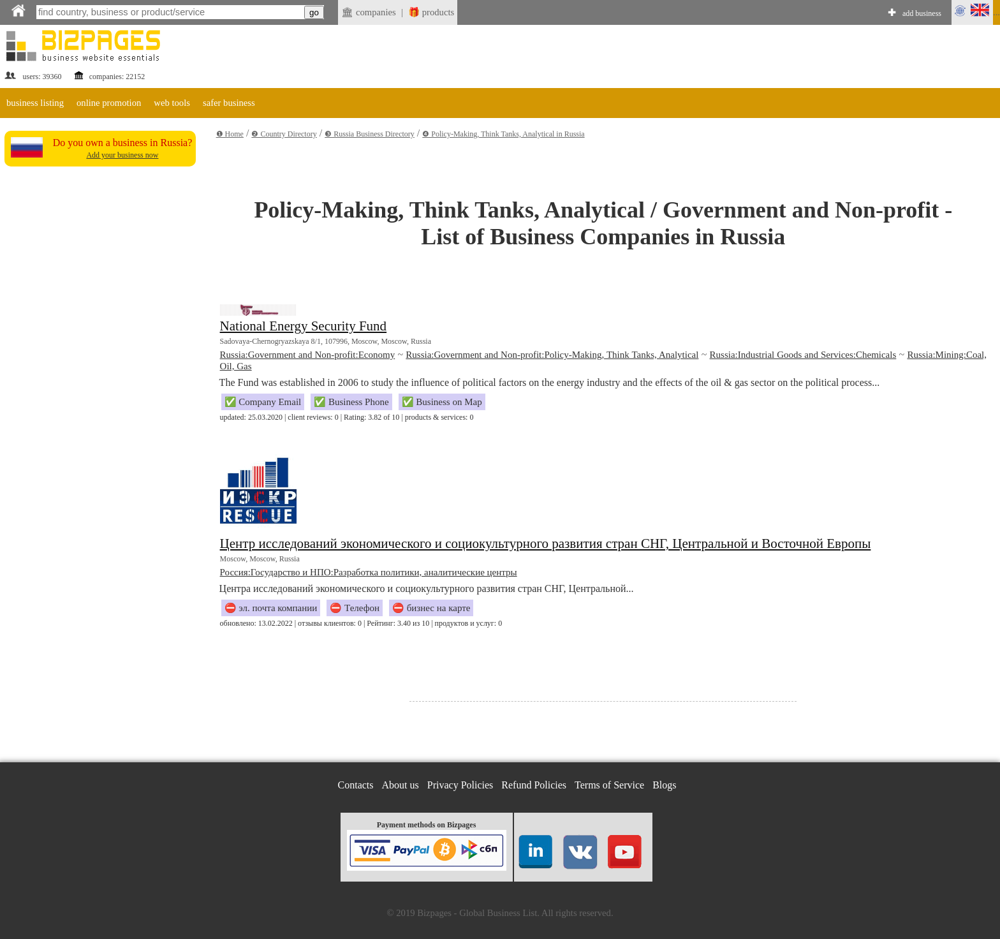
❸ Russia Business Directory (370, 133)
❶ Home (230, 133)
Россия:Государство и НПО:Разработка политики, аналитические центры (368, 572)
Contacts (356, 785)
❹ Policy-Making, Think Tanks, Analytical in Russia (503, 133)
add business (921, 13)
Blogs (664, 785)
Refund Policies (533, 785)
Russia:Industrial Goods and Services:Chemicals (803, 355)
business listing (35, 103)
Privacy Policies (460, 785)
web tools (172, 103)
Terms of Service (609, 785)
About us (400, 785)
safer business (229, 103)
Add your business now (122, 155)
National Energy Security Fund (303, 326)
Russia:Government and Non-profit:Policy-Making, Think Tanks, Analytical (552, 355)
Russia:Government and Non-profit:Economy (307, 355)
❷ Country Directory (283, 133)
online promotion (109, 103)
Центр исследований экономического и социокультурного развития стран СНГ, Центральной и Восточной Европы (545, 543)
